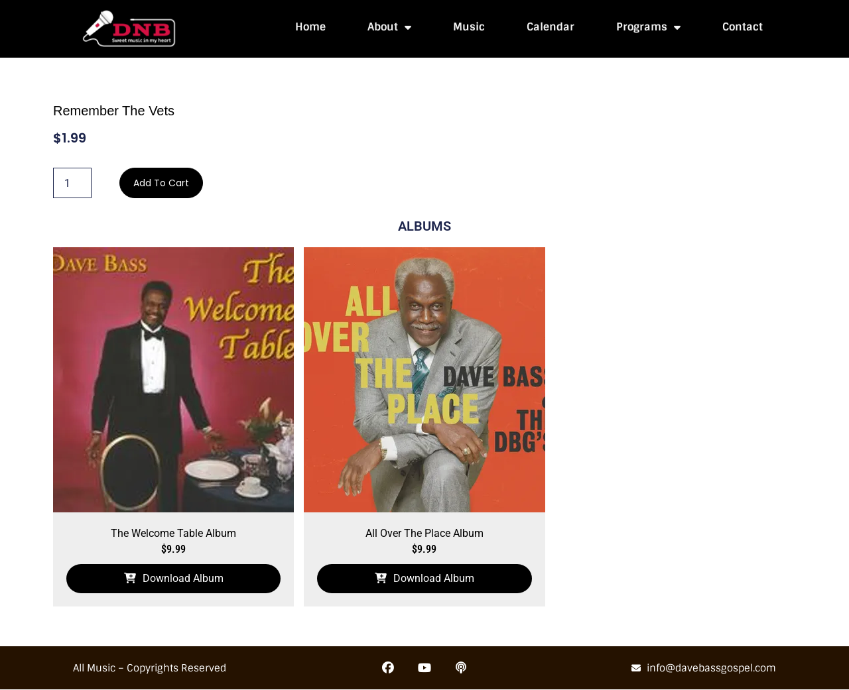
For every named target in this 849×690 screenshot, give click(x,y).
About (389, 24)
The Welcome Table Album (173, 533)
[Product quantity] (72, 183)
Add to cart (161, 183)
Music (469, 24)
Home (310, 24)
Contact (742, 24)
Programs (648, 24)
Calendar (550, 24)
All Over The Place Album (424, 533)
